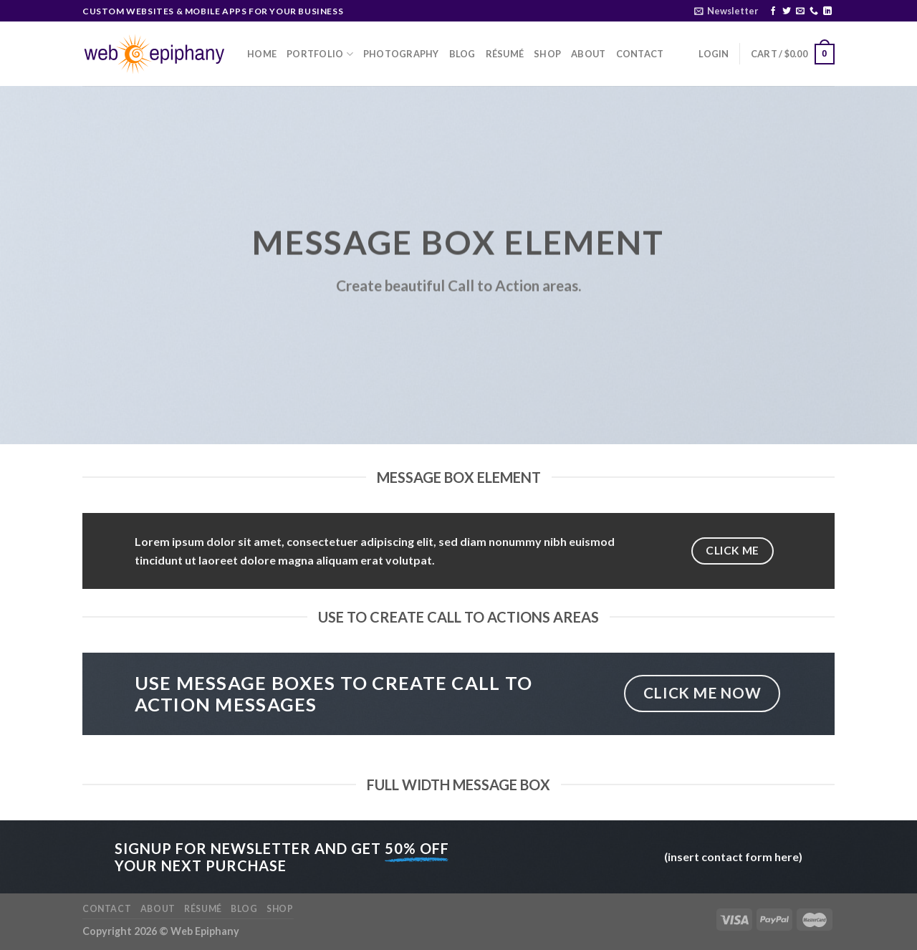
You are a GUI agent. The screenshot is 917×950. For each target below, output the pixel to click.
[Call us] (814, 11)
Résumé (505, 53)
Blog (462, 53)
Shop (547, 53)
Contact (640, 53)
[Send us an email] (800, 11)
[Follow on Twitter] (786, 11)
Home (262, 53)
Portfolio (320, 54)
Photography (401, 53)
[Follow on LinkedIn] (827, 11)
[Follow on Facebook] (773, 11)
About (588, 53)
